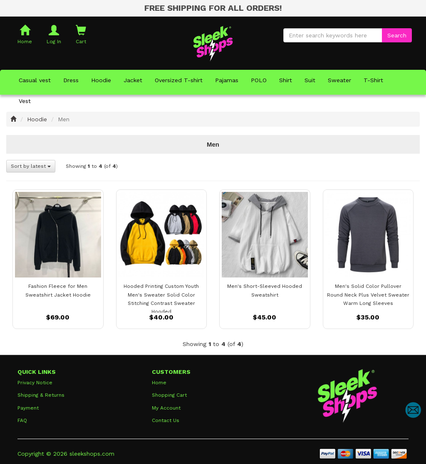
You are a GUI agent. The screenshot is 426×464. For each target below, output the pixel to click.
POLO (259, 80)
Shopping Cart (169, 395)
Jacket (133, 80)
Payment (28, 408)
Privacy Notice (34, 382)
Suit (310, 80)
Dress (71, 80)
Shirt (285, 80)
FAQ (22, 420)
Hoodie (101, 80)
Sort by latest (31, 166)
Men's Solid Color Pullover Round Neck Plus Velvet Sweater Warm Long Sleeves (368, 294)
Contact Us (165, 420)
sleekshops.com (91, 453)
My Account (166, 408)
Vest (25, 101)
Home (159, 382)
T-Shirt (373, 80)
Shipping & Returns (40, 395)
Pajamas (226, 80)
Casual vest (35, 80)
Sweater (339, 80)
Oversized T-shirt (179, 80)
